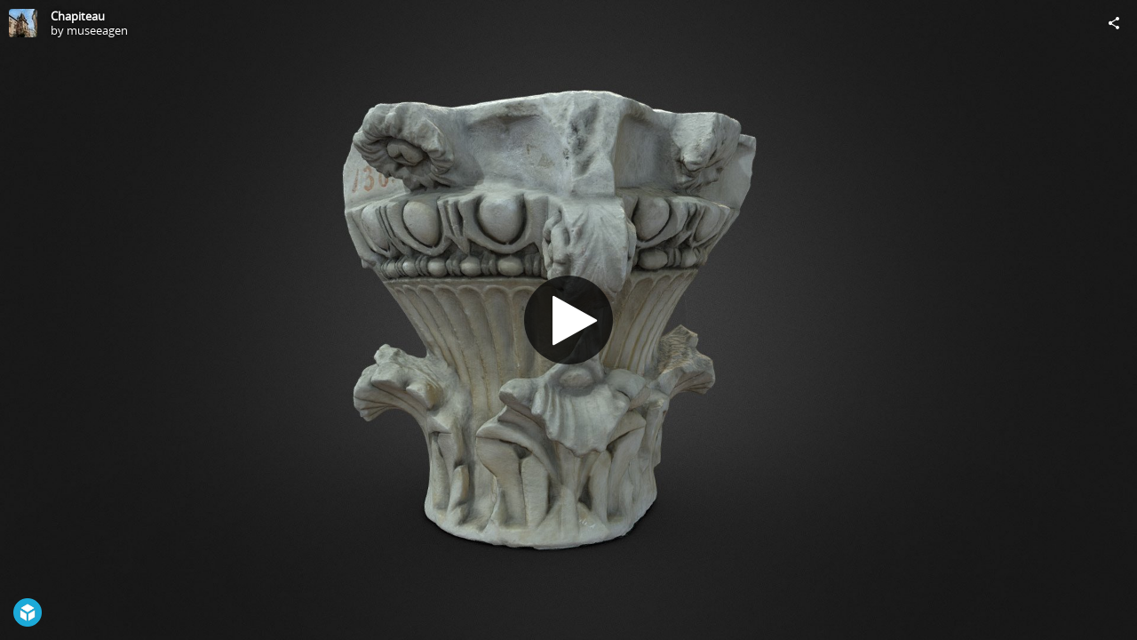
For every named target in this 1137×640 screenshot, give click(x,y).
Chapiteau (78, 16)
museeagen (97, 30)
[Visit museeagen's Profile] (23, 23)
